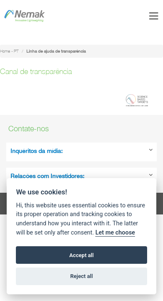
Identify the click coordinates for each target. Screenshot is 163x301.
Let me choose (115, 232)
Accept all (81, 255)
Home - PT (9, 51)
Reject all (81, 276)
